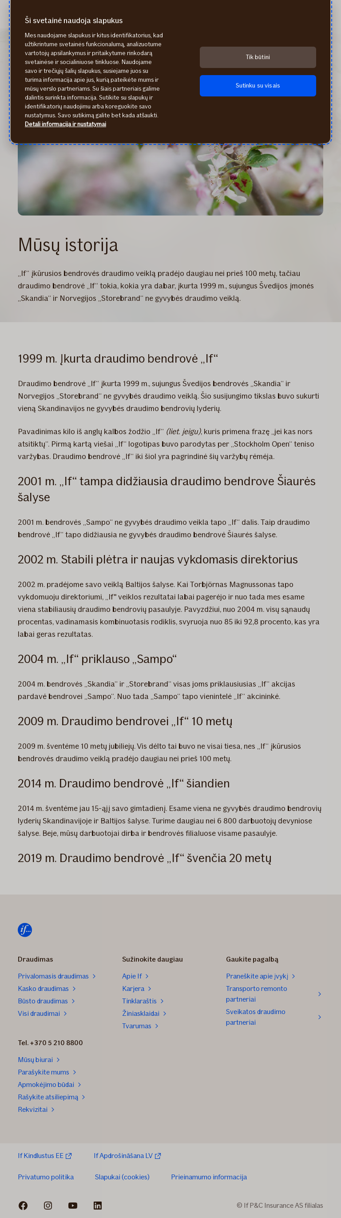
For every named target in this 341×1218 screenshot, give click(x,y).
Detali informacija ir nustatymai (65, 124)
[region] (170, 71)
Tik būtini (258, 57)
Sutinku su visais (258, 85)
